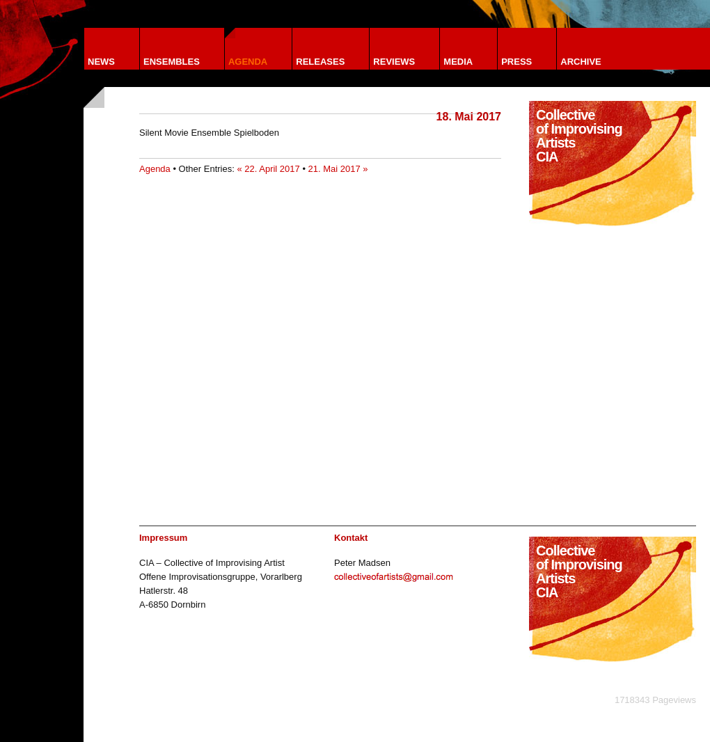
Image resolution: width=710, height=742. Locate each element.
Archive (580, 61)
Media (458, 61)
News (101, 61)
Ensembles (171, 61)
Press (516, 61)
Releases (320, 61)
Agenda (247, 61)
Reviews (394, 61)
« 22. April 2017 (268, 169)
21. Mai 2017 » (338, 169)
